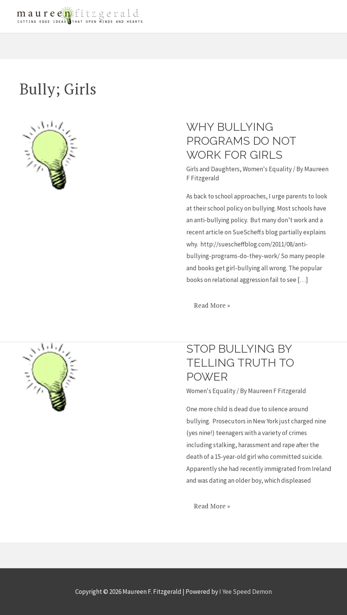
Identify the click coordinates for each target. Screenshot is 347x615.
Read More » (212, 303)
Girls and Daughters (213, 169)
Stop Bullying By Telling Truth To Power (240, 362)
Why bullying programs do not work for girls (241, 140)
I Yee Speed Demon (245, 591)
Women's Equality (267, 169)
